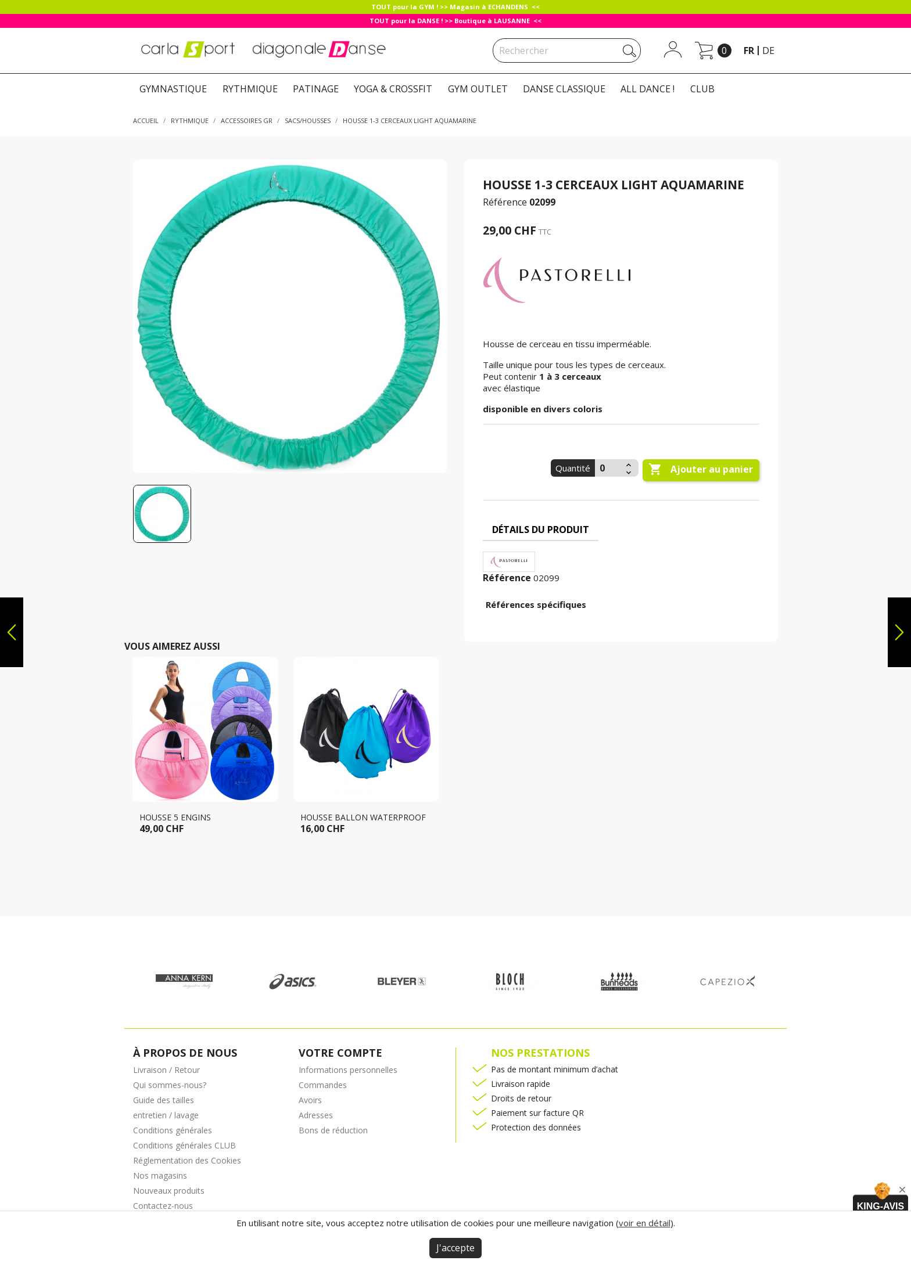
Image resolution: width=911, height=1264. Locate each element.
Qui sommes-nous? (169, 1084)
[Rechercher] (567, 50)
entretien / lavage (166, 1115)
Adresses (316, 1115)
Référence (505, 202)
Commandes (323, 1084)
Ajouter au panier (700, 469)
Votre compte (340, 1053)
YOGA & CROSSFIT (393, 88)
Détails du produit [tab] (540, 529)
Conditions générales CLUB (184, 1145)
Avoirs (310, 1099)
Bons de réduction (333, 1130)
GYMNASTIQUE (173, 88)
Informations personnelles (348, 1069)
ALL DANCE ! (648, 88)
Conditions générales (172, 1130)
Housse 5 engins (175, 817)
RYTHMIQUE (250, 88)
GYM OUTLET (478, 88)
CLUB (702, 88)
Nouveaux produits (169, 1190)
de (768, 50)
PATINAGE (316, 88)
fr (749, 50)
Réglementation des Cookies (187, 1160)
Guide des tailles (163, 1099)
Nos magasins (160, 1175)
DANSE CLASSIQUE (564, 88)
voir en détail (644, 1223)
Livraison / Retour (166, 1069)
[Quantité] (609, 468)
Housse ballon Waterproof (363, 817)
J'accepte (455, 1247)
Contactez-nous (163, 1205)
